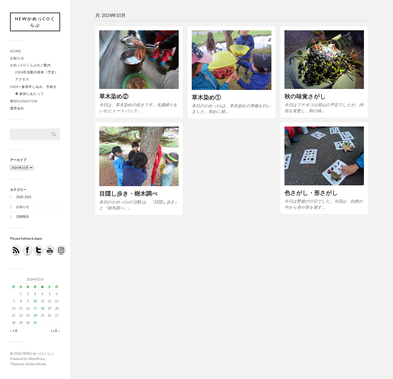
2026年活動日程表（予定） (36, 72)
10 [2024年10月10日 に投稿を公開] (35, 301)
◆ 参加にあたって (29, 94)
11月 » (55, 330)
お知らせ (17, 58)
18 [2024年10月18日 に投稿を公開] (42, 308)
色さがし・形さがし (311, 192)
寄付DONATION (23, 101)
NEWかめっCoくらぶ (35, 22)
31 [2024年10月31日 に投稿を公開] (35, 323)
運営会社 (17, 108)
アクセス (22, 79)
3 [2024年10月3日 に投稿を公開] (35, 294)
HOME (15, 51)
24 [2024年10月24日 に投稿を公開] (35, 315)
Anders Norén (36, 364)
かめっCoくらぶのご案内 (30, 65)
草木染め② (113, 96)
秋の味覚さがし (305, 96)
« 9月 (14, 330)
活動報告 (22, 216)
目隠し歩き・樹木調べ (128, 193)
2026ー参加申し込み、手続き (33, 87)
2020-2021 (23, 197)
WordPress (37, 359)
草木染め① (206, 97)
